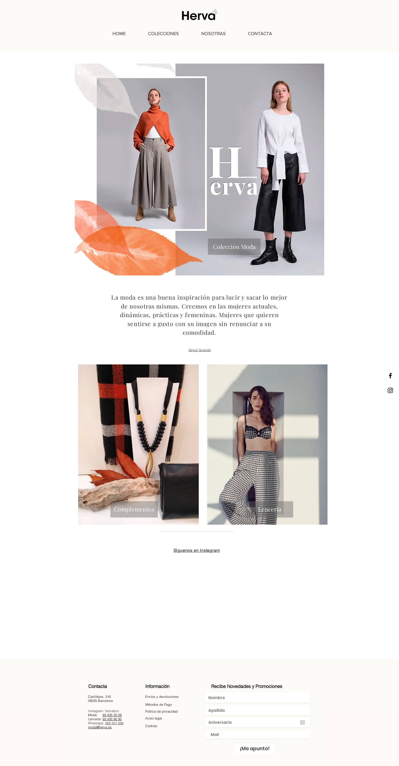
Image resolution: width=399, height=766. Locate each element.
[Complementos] (134, 509)
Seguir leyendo (200, 350)
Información (157, 686)
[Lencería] (269, 509)
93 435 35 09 (112, 715)
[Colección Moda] (234, 247)
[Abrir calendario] (303, 722)
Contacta (97, 686)
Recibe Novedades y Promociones (246, 686)
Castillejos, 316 (99, 697)
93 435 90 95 (112, 719)
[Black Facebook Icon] (390, 375)
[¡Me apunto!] (254, 748)
